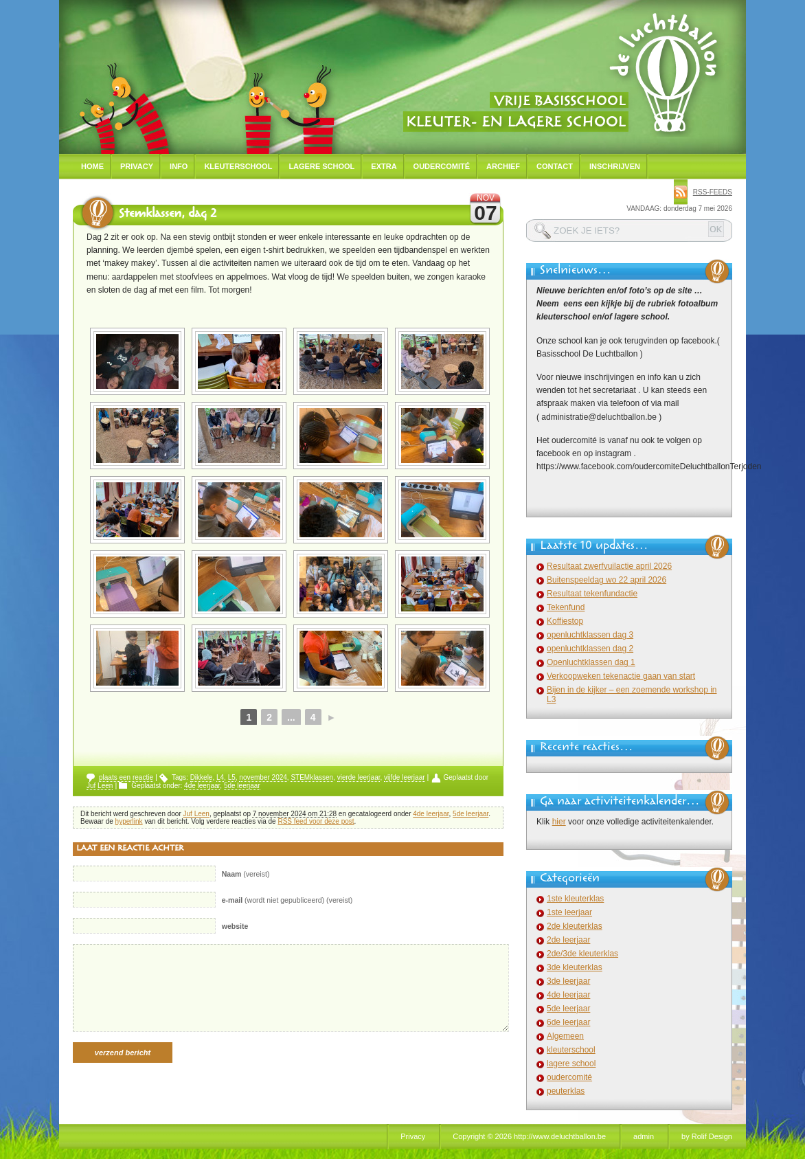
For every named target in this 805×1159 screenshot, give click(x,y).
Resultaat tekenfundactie (592, 593)
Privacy (136, 166)
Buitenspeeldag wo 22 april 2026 (606, 580)
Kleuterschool (238, 166)
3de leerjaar (568, 981)
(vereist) (246, 874)
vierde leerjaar (359, 777)
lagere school (571, 1063)
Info (179, 166)
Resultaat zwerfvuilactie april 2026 (609, 566)
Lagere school (321, 166)
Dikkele (201, 777)
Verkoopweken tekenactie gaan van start (621, 676)
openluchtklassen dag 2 (590, 648)
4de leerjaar (202, 785)
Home (92, 166)
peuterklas (566, 1091)
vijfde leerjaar (404, 777)
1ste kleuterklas (575, 898)
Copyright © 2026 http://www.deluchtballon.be (529, 1136)
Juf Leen (100, 785)
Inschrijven (614, 166)
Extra (383, 166)
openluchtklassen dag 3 (590, 635)
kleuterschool (571, 1050)
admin (643, 1136)
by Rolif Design (706, 1136)
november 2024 (263, 777)
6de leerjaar (568, 1022)
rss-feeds (712, 192)
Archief (503, 166)
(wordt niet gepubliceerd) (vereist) (287, 900)
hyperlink (129, 821)
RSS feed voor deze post (315, 821)
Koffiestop (565, 621)
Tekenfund (566, 607)
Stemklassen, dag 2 (167, 215)
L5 (232, 777)
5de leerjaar (242, 785)
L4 (220, 777)
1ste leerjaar (569, 912)
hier (559, 821)
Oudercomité (441, 166)
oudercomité (569, 1077)
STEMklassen (312, 777)
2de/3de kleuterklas (582, 953)
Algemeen (565, 1036)
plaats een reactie (126, 777)
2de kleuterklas (574, 926)
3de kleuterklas (574, 967)
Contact (554, 166)
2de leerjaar (568, 940)
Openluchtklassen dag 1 (591, 662)
